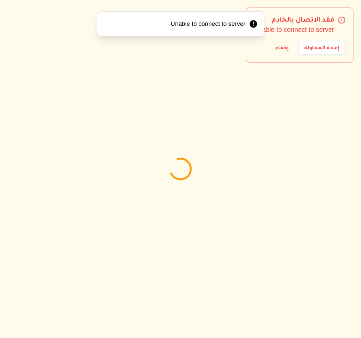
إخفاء (282, 47)
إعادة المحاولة (321, 47)
